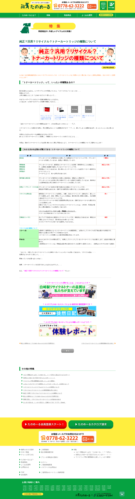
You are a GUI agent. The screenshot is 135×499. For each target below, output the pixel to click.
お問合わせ (25, 467)
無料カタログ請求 (27, 450)
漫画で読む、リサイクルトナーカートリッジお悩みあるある (42, 399)
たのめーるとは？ (29, 15)
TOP (22, 472)
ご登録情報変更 (46, 465)
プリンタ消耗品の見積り (49, 457)
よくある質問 (87, 15)
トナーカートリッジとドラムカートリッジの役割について (41, 387)
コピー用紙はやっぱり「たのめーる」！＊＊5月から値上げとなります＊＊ (46, 375)
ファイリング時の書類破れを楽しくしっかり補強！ (39, 381)
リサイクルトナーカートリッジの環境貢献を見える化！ (97, 343)
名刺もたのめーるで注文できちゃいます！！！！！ (39, 378)
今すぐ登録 (25, 452)
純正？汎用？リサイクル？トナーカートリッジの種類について (42, 393)
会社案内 (24, 475)
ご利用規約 (45, 450)
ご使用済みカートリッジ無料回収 (52, 472)
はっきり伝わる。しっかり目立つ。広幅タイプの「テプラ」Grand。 (44, 402)
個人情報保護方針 (47, 452)
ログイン (44, 462)
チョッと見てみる (27, 455)
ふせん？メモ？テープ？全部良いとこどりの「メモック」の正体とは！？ (46, 384)
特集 (48, 15)
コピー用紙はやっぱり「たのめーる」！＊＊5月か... (94, 452)
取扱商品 (67, 15)
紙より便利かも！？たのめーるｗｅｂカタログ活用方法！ (38, 343)
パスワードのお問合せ (49, 467)
